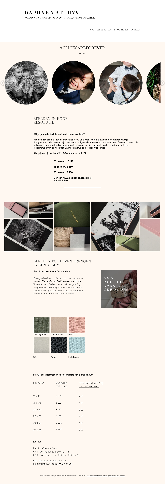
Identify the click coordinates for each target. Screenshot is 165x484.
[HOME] (82, 53)
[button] (26, 83)
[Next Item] (155, 226)
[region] (119, 289)
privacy (122, 476)
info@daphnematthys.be (111, 476)
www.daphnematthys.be (94, 476)
